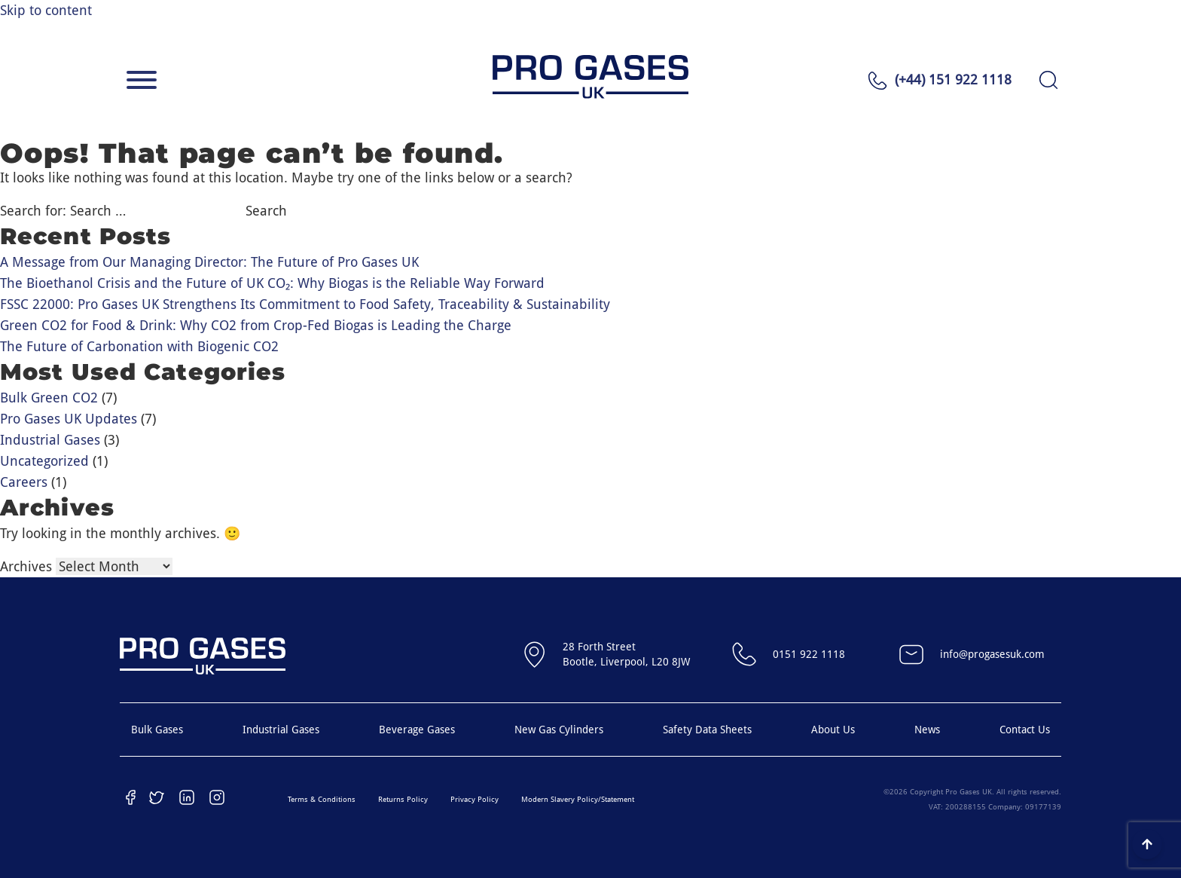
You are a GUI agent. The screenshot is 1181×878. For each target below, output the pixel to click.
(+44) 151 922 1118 (953, 79)
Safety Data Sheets (707, 730)
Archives (26, 566)
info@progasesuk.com (970, 654)
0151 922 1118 (786, 654)
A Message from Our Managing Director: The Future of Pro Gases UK (209, 262)
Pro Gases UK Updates (68, 419)
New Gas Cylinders (558, 730)
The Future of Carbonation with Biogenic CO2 (139, 346)
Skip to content (46, 10)
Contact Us (1024, 730)
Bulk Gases (157, 730)
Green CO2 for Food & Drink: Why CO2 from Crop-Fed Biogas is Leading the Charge (255, 325)
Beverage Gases (417, 730)
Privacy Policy (474, 799)
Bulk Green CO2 (49, 397)
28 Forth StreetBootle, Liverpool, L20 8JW (603, 654)
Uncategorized (44, 461)
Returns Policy (403, 799)
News (927, 730)
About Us (833, 730)
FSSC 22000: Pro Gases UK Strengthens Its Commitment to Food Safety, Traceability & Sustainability (305, 304)
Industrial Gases (50, 440)
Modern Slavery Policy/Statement (577, 799)
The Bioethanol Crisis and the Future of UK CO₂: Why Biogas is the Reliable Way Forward (272, 283)
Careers (23, 482)
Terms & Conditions (322, 799)
